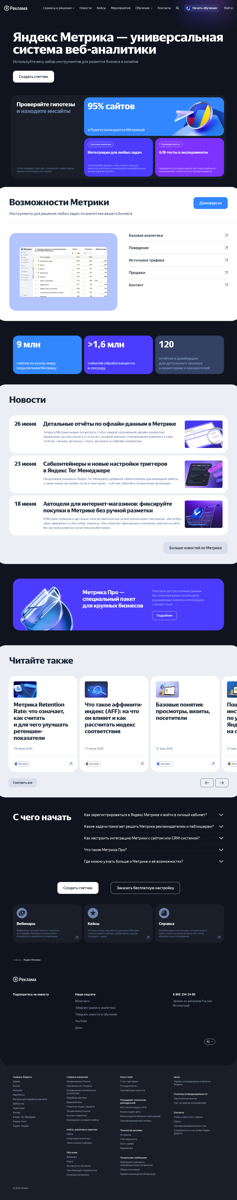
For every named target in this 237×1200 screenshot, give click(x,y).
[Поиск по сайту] (177, 8)
